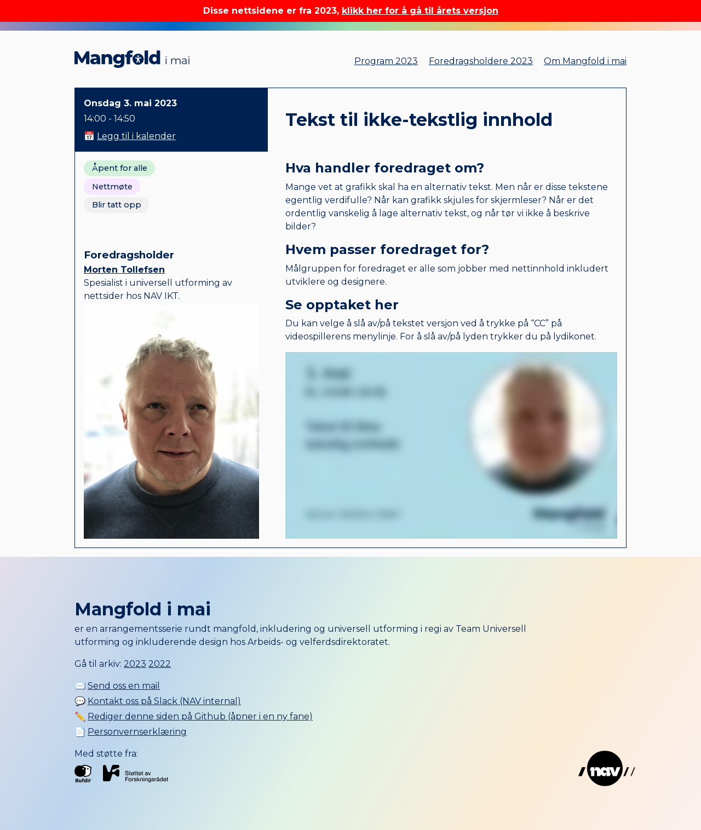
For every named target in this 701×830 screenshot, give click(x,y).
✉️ (117, 686)
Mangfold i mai (131, 59)
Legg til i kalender (136, 136)
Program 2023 (386, 61)
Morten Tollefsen (124, 269)
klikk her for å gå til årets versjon (420, 10)
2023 (135, 664)
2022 (159, 664)
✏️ (193, 716)
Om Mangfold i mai (585, 61)
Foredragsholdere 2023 (481, 61)
